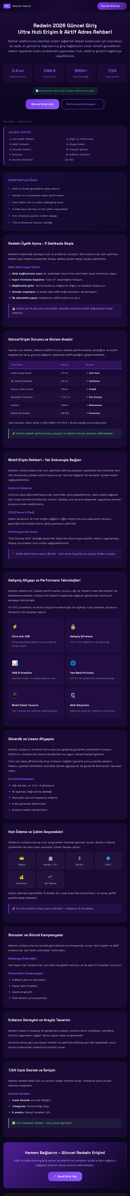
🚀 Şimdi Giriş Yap (65, 1176)
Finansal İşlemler (78, 149)
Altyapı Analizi (77, 144)
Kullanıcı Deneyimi (79, 154)
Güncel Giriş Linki (42, 104)
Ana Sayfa (8, 121)
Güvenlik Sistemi (21, 149)
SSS (71, 159)
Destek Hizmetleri (22, 159)
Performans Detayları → (83, 104)
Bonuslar (17, 154)
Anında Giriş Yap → (112, 6)
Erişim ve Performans (81, 139)
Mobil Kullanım (20, 144)
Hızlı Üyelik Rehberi (23, 139)
